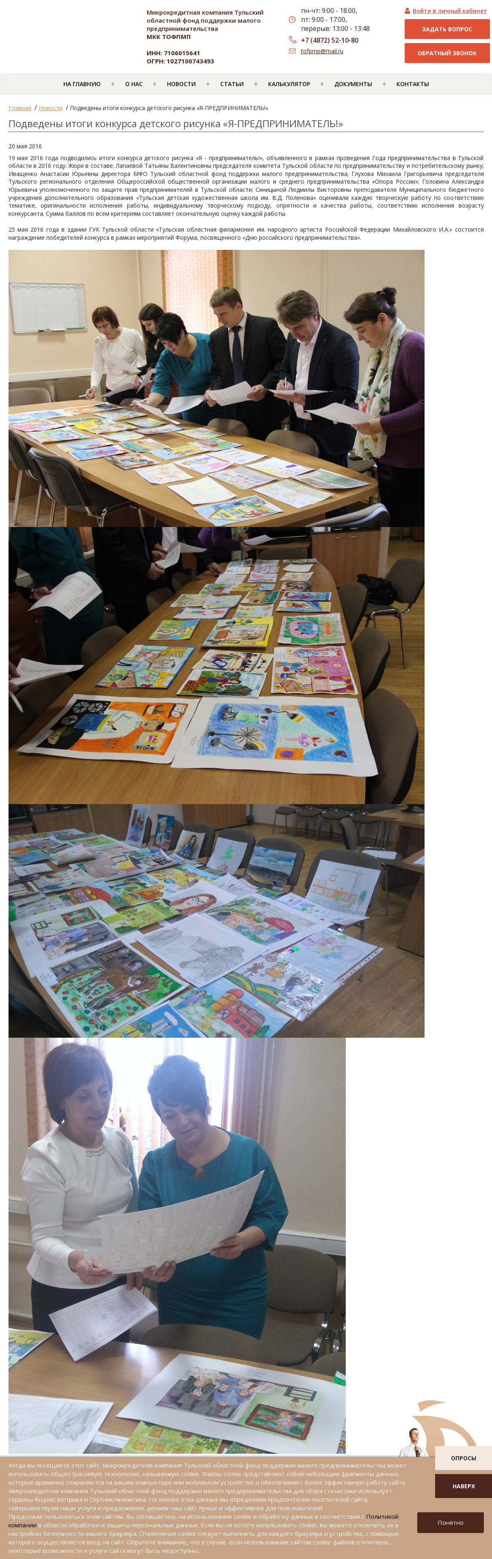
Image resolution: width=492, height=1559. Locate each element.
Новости (181, 86)
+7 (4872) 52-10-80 (329, 40)
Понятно (451, 1522)
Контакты (413, 86)
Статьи (232, 86)
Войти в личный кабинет (450, 11)
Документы (353, 86)
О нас (134, 86)
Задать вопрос (447, 29)
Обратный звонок (447, 53)
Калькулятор (289, 86)
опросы (463, 1458)
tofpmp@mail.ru (322, 51)
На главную (82, 86)
